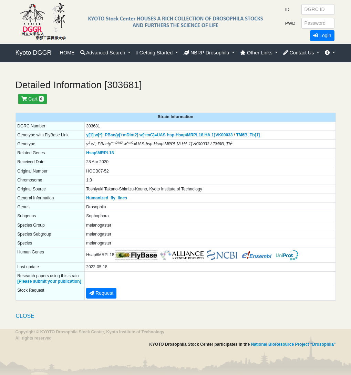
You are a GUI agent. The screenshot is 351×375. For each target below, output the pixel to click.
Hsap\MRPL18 (100, 152)
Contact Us (299, 52)
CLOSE (25, 316)
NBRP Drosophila (207, 52)
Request (101, 293)
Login (322, 35)
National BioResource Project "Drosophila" (293, 344)
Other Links (257, 52)
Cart (32, 99)
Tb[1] (255, 135)
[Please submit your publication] (49, 281)
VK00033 (224, 135)
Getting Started (155, 52)
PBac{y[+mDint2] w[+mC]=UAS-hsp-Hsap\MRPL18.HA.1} (160, 135)
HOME (67, 52)
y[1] (89, 135)
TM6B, (242, 135)
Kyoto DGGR (34, 52)
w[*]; (99, 135)
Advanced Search (103, 52)
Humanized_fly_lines (106, 198)
